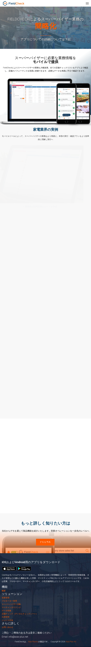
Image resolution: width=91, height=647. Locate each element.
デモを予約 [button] (45, 542)
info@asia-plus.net (18, 636)
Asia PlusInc (33, 642)
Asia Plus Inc (71, 642)
